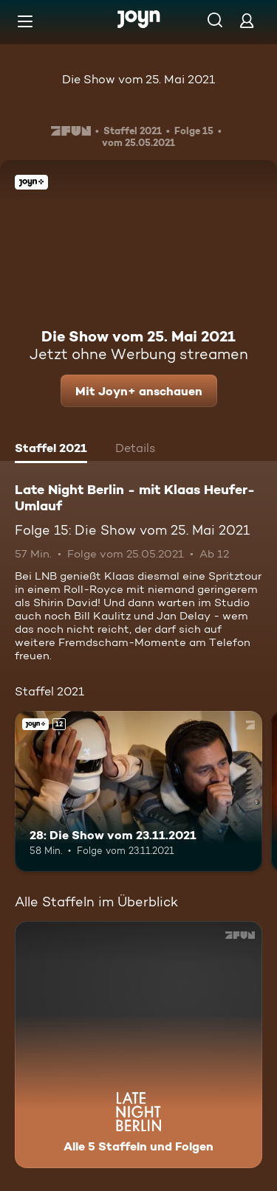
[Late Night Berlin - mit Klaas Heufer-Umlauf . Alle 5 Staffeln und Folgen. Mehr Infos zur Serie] (138, 1044)
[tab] (51, 450)
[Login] (246, 20)
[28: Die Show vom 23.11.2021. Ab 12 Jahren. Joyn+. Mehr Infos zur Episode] (138, 791)
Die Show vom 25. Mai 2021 (138, 79)
